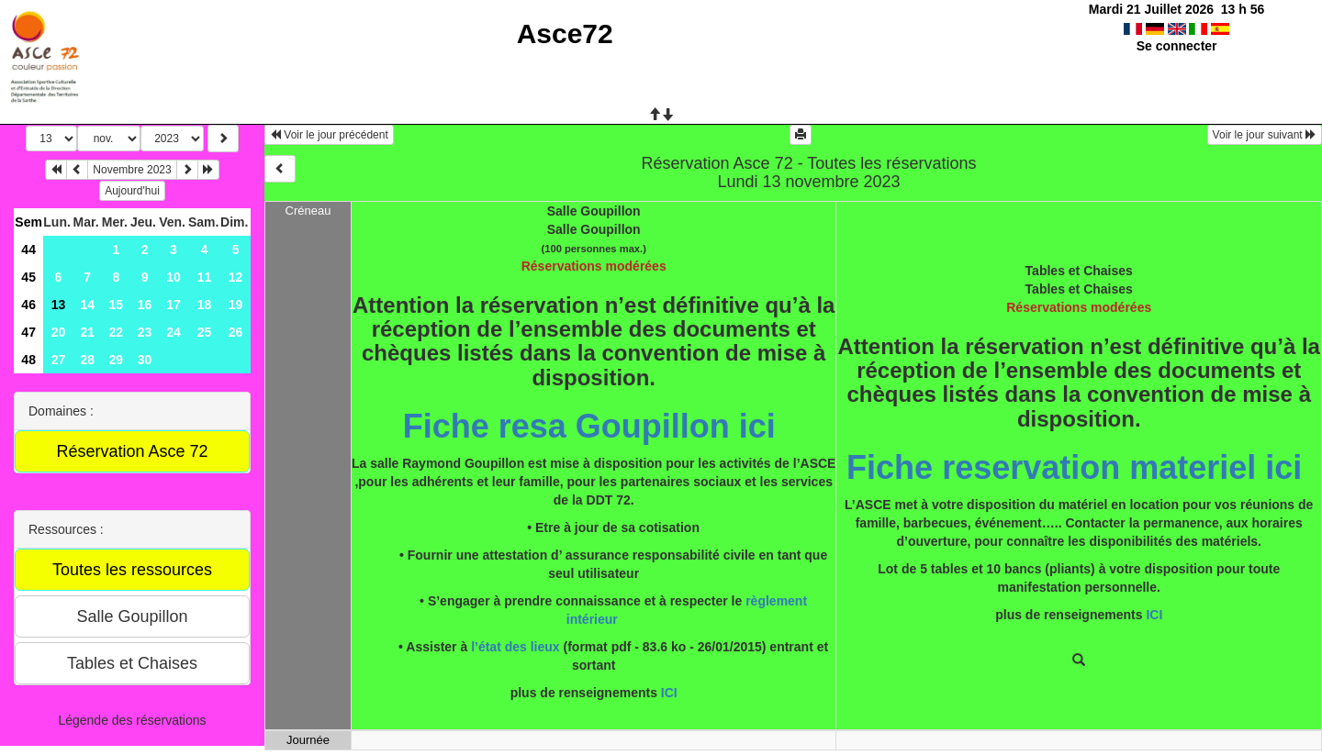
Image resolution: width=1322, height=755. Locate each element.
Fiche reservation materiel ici (1074, 467)
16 (145, 304)
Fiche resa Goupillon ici (594, 426)
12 (236, 277)
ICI (669, 692)
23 (145, 332)
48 (28, 359)
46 (28, 304)
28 (87, 359)
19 (236, 304)
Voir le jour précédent (329, 134)
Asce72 (565, 33)
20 (58, 332)
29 (116, 359)
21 (87, 332)
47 (28, 332)
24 (173, 332)
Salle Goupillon (594, 211)
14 (87, 304)
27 (58, 359)
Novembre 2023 (132, 169)
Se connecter (1177, 46)
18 (204, 304)
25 (204, 332)
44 (28, 249)
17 (173, 304)
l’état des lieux (515, 646)
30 (145, 359)
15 (116, 304)
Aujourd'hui (132, 190)
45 (28, 277)
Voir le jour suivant (1264, 134)
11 (204, 277)
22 (116, 332)
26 (236, 332)
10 (173, 277)
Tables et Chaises (1079, 270)
